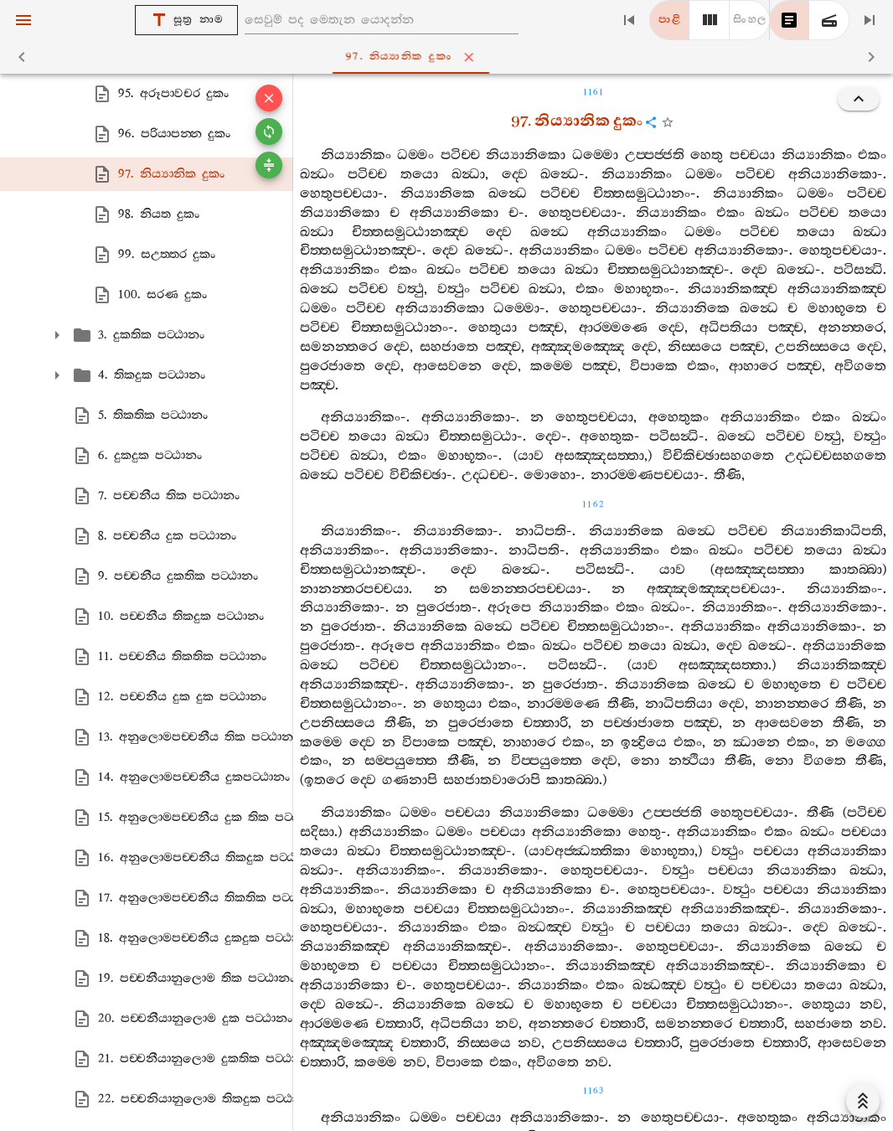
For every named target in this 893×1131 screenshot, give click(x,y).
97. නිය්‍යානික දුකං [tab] (450, 57)
